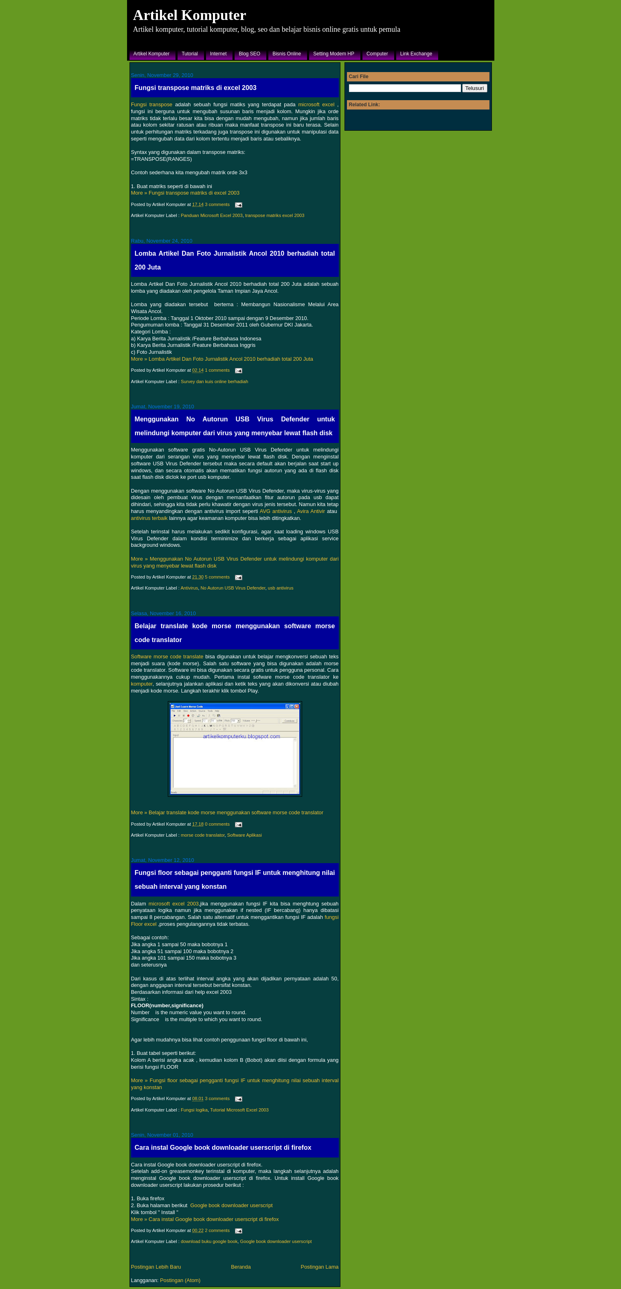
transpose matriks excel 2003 (275, 215)
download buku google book (209, 1241)
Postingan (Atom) (180, 1280)
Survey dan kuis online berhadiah (214, 381)
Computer (377, 54)
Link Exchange (416, 54)
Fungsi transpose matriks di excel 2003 (196, 87)
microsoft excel (316, 104)
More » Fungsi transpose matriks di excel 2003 (185, 193)
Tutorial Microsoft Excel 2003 (239, 1109)
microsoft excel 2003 (174, 904)
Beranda (241, 1267)
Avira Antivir (311, 511)
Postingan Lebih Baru (156, 1267)
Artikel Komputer (189, 15)
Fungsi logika (194, 1109)
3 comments (217, 204)
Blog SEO (249, 54)
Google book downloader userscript (231, 1205)
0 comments (217, 824)
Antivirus (189, 587)
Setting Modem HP (333, 54)
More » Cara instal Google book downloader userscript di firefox (205, 1219)
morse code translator (203, 835)
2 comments (217, 1230)
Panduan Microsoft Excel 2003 (212, 215)
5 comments (217, 576)
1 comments (217, 370)
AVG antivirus (276, 511)
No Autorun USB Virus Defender (233, 587)
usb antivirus (281, 587)
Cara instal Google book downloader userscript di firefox (223, 1147)
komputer (142, 684)
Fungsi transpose (152, 104)
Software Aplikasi (244, 835)
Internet (218, 54)
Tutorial (190, 54)
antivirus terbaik (149, 518)
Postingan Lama (320, 1267)
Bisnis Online (286, 54)
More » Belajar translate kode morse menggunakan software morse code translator (227, 812)
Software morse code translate (167, 656)
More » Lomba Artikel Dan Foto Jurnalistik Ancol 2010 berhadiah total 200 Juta (222, 359)
